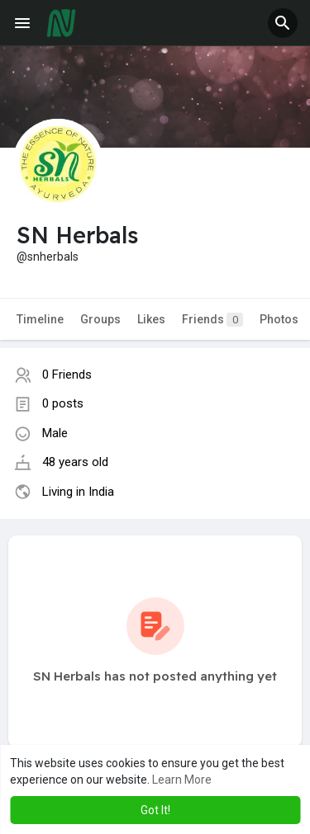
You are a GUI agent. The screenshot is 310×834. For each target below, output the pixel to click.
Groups (100, 319)
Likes (151, 319)
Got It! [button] (155, 810)
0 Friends (67, 374)
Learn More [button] (182, 779)
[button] (283, 23)
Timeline (40, 319)
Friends (212, 320)
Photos (279, 319)
